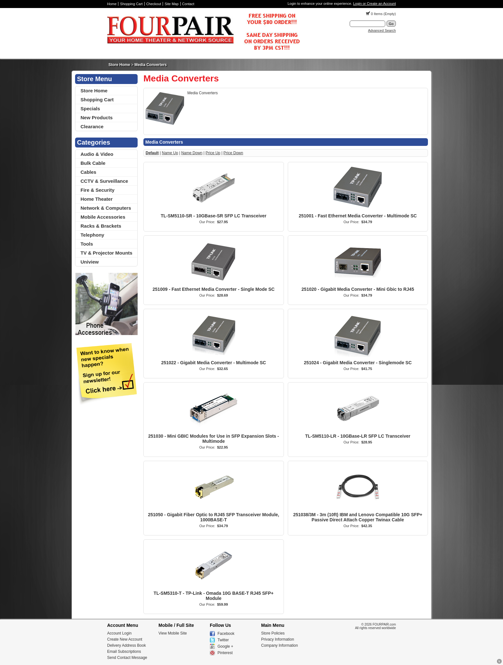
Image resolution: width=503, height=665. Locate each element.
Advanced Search (382, 30)
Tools (87, 244)
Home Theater (97, 199)
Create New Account (124, 639)
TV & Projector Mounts (106, 253)
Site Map (171, 4)
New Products (97, 117)
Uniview (90, 262)
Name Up (170, 153)
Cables (88, 172)
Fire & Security (98, 190)
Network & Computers (106, 208)
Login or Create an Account (374, 3)
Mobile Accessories (103, 217)
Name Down (191, 153)
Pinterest (225, 653)
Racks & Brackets (101, 226)
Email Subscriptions (124, 651)
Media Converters (150, 65)
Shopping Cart (131, 4)
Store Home (119, 65)
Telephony (92, 235)
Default (152, 153)
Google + (225, 646)
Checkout (153, 4)
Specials (90, 108)
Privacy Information (277, 639)
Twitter (223, 640)
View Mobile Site (172, 633)
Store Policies (273, 633)
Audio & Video (97, 154)
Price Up (213, 153)
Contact (188, 4)
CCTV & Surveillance (104, 181)
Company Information (279, 645)
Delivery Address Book (126, 645)
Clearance (92, 126)
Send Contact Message (127, 657)
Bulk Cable (93, 163)
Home (111, 4)
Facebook (225, 633)
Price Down (233, 153)
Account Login (119, 633)
